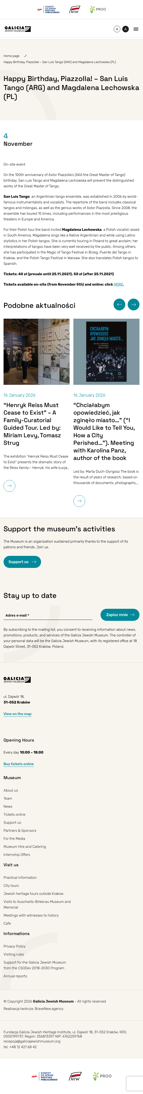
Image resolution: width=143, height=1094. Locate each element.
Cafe (7, 923)
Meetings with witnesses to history (31, 915)
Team (8, 798)
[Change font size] (117, 29)
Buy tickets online (19, 764)
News (8, 806)
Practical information (20, 877)
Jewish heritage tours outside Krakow (33, 894)
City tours (11, 886)
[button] (119, 304)
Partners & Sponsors (20, 830)
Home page (11, 56)
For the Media (14, 839)
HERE (118, 284)
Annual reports (15, 976)
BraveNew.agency (49, 1009)
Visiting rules (14, 954)
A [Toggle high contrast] (126, 29)
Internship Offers (17, 855)
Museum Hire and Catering (25, 847)
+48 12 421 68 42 (23, 1047)
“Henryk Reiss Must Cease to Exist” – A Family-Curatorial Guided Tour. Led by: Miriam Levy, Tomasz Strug (32, 423)
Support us (18, 562)
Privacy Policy (14, 946)
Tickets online (14, 814)
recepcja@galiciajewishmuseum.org (32, 1041)
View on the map (17, 714)
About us (11, 790)
